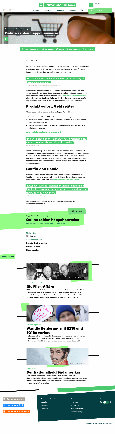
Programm (60, 10)
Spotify (60, 49)
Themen (36, 10)
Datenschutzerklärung (79, 399)
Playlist (100, 11)
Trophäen (44, 408)
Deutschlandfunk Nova (49, 399)
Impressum (75, 402)
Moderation (73, 10)
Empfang (44, 405)
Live (92, 11)
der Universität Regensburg (68, 179)
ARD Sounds (48, 49)
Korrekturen (75, 405)
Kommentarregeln (77, 408)
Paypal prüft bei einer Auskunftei (74, 95)
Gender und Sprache (78, 412)
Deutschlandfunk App (31, 49)
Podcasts (47, 10)
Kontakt (44, 402)
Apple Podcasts (73, 49)
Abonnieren (88, 49)
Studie (55, 179)
